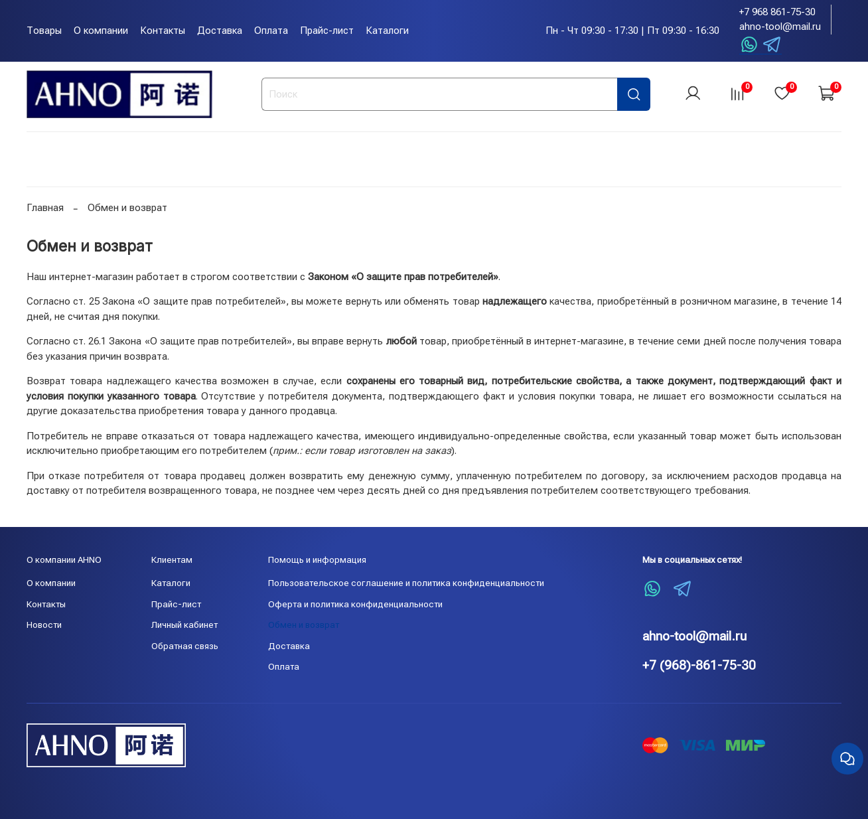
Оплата (271, 31)
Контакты (162, 31)
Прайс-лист (327, 31)
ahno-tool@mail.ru (780, 27)
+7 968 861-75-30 (777, 12)
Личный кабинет (184, 624)
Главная (45, 209)
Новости (44, 624)
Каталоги (387, 31)
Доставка (219, 31)
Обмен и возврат (303, 624)
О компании (101, 31)
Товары (44, 31)
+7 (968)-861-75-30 (699, 665)
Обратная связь (184, 645)
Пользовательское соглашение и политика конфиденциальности (406, 582)
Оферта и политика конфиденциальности (355, 604)
